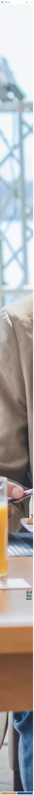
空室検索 (9, 793)
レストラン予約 (25, 793)
